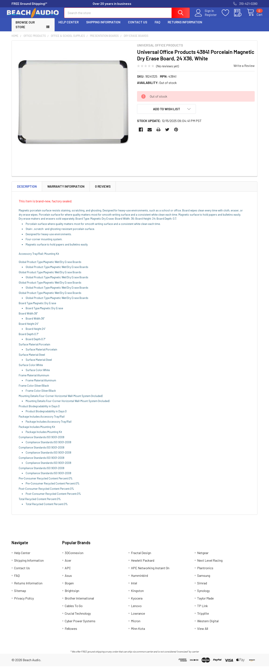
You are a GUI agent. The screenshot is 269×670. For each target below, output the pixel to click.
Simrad (202, 587)
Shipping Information (103, 26)
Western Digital (208, 625)
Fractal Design (141, 557)
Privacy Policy (24, 602)
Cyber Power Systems (80, 625)
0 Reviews (103, 190)
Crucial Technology (78, 617)
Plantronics (205, 572)
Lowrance (138, 617)
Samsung (203, 579)
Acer (68, 564)
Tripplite (203, 617)
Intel (134, 587)
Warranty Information (65, 190)
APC (68, 572)
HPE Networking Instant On (150, 572)
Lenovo (136, 610)
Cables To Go (74, 610)
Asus (68, 579)
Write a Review (244, 69)
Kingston (137, 594)
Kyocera (136, 602)
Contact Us (137, 26)
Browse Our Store (25, 28)
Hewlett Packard (142, 564)
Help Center (68, 26)
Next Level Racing (210, 564)
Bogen (69, 587)
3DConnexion (74, 557)
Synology (203, 594)
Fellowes (71, 632)
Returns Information (185, 26)
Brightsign (72, 594)
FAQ (157, 26)
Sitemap (20, 594)
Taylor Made (205, 602)
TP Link (202, 610)
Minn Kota (138, 632)
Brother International (79, 602)
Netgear (202, 557)
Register (206, 17)
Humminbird (139, 579)
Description (27, 190)
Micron (135, 625)
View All (202, 632)
